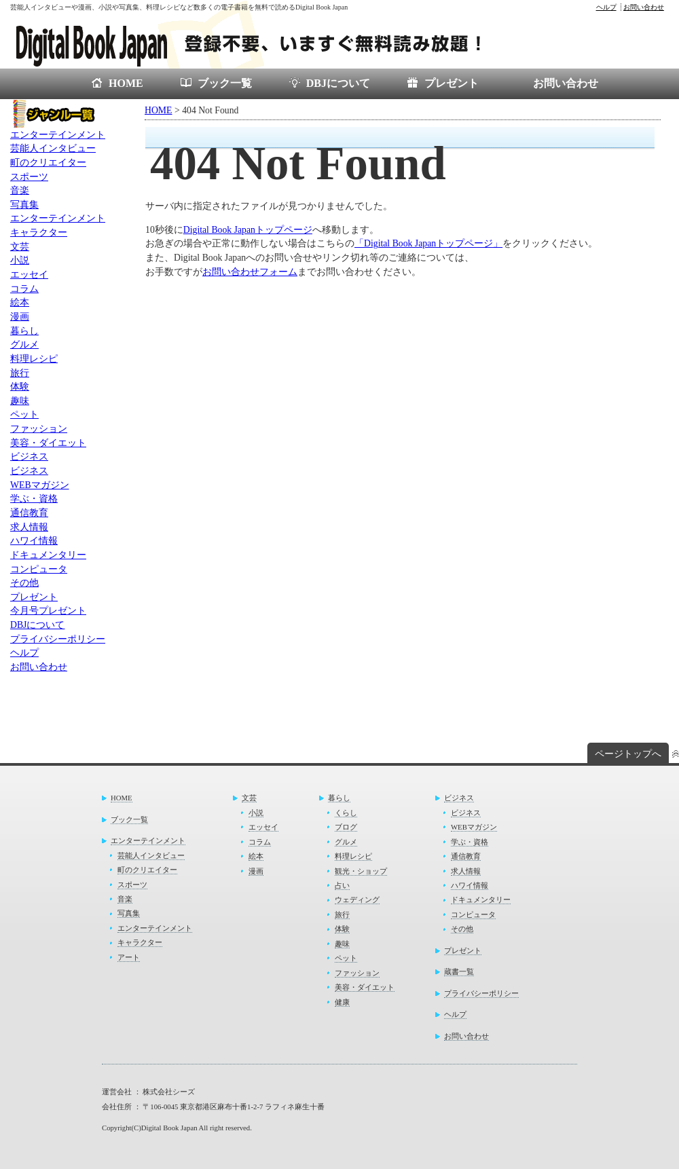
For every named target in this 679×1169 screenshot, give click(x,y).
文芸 (19, 247)
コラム (24, 289)
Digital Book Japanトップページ (247, 230)
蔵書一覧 (459, 971)
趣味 (19, 401)
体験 (19, 387)
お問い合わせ (643, 7)
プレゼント (451, 83)
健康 (342, 1002)
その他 (24, 583)
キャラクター (38, 232)
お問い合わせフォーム (249, 272)
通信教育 (29, 513)
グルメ (24, 344)
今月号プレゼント (48, 611)
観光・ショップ (361, 871)
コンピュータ (38, 569)
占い (342, 885)
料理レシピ (34, 359)
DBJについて (338, 83)
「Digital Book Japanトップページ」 (428, 243)
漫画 (19, 317)
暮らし (24, 331)
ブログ (346, 827)
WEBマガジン (39, 485)
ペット (24, 414)
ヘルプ (606, 7)
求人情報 (29, 527)
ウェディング (357, 899)
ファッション (38, 429)
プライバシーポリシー (57, 639)
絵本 (19, 302)
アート (128, 957)
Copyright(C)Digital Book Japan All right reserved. (177, 1128)
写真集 (24, 205)
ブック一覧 (225, 83)
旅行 (19, 373)
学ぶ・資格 (34, 499)
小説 (19, 260)
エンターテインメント (57, 135)
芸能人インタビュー (53, 148)
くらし (346, 813)
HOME (126, 83)
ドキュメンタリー (48, 555)
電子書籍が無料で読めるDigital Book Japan (264, 41)
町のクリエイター (48, 162)
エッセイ (29, 275)
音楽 (19, 190)
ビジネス (29, 456)
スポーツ (29, 177)
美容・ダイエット (48, 443)
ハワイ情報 (34, 541)
